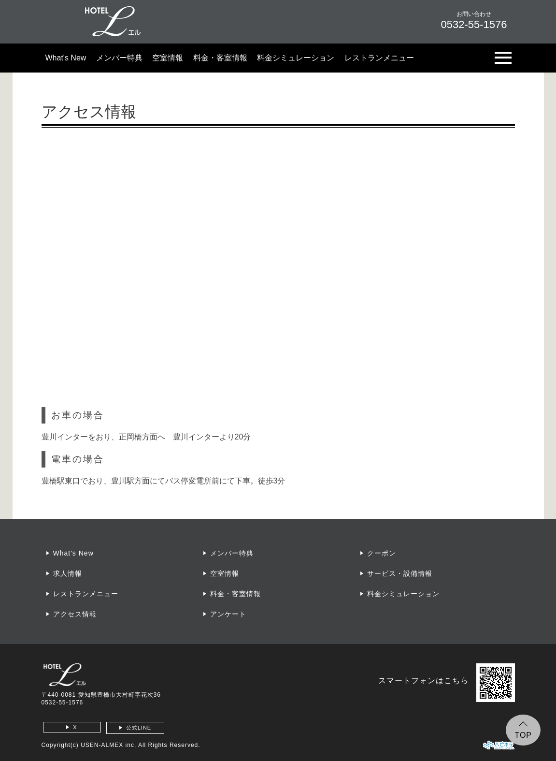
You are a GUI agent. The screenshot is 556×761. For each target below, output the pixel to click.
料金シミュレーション (295, 58)
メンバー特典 (119, 58)
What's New (65, 58)
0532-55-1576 (63, 702)
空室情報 (167, 58)
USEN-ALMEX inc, (108, 745)
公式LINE (138, 728)
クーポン (381, 553)
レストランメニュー (379, 58)
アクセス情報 (75, 614)
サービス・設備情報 (399, 573)
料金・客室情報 (220, 58)
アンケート (228, 614)
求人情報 (67, 573)
